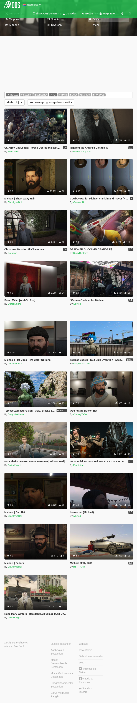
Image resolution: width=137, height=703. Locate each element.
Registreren (108, 13)
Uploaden (70, 13)
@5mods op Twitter (87, 670)
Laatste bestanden (61, 643)
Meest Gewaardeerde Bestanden (59, 663)
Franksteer (13, 151)
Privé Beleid (85, 650)
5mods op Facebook (86, 680)
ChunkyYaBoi (15, 202)
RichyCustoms (80, 253)
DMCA (82, 662)
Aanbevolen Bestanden (57, 652)
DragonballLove (81, 363)
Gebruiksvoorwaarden (91, 656)
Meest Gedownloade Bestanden (62, 675)
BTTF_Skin (79, 566)
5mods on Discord (86, 690)
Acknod (77, 303)
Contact (83, 643)
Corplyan (12, 253)
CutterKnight (14, 303)
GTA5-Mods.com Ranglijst (60, 694)
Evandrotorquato (81, 151)
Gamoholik (78, 202)
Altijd (14, 102)
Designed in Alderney (16, 642)
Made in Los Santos (15, 646)
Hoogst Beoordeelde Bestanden (62, 685)
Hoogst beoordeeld (51, 102)
